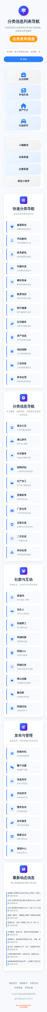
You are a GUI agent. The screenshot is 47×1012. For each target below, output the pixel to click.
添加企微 (29, 988)
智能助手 (24, 983)
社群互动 (34, 983)
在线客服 (18, 988)
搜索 (23, 59)
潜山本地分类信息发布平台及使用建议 (23, 1006)
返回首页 (13, 983)
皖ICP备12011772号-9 (23, 999)
